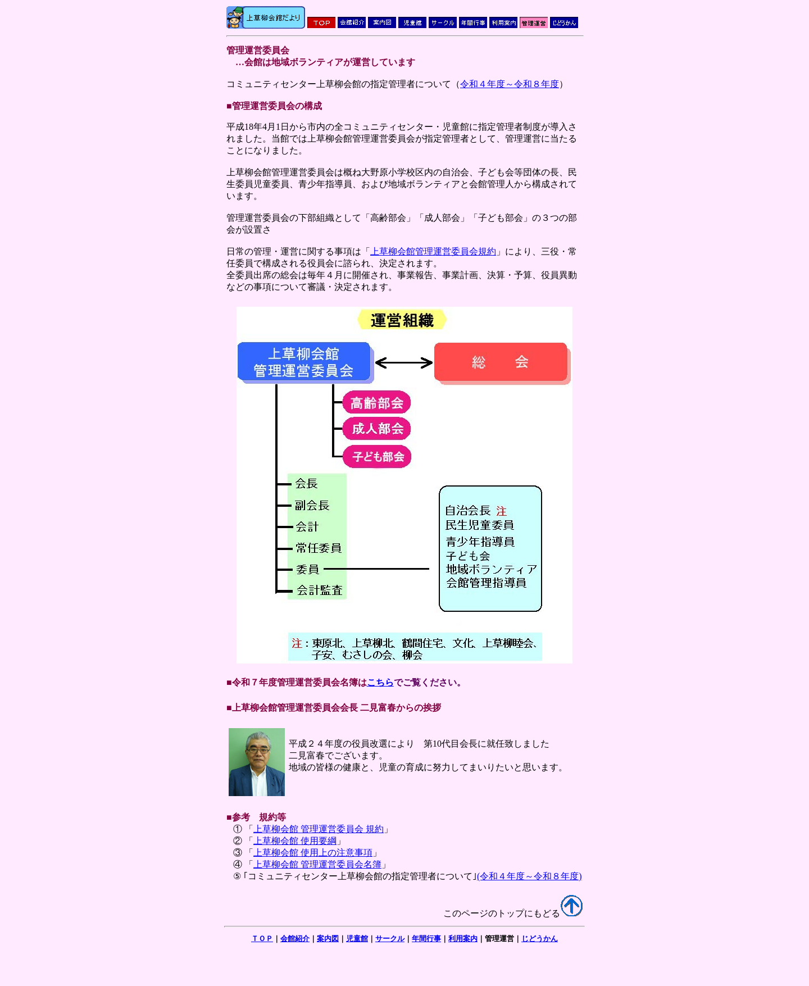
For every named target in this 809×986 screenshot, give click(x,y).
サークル (389, 938)
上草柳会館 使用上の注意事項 (312, 852)
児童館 (357, 938)
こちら (380, 682)
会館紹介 (295, 938)
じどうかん (539, 938)
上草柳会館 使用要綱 (295, 841)
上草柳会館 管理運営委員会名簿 (317, 864)
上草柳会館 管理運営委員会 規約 (318, 829)
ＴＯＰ (262, 938)
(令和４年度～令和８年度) (529, 876)
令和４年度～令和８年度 (509, 84)
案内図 (328, 938)
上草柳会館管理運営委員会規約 (433, 251)
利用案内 (463, 938)
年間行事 (426, 938)
